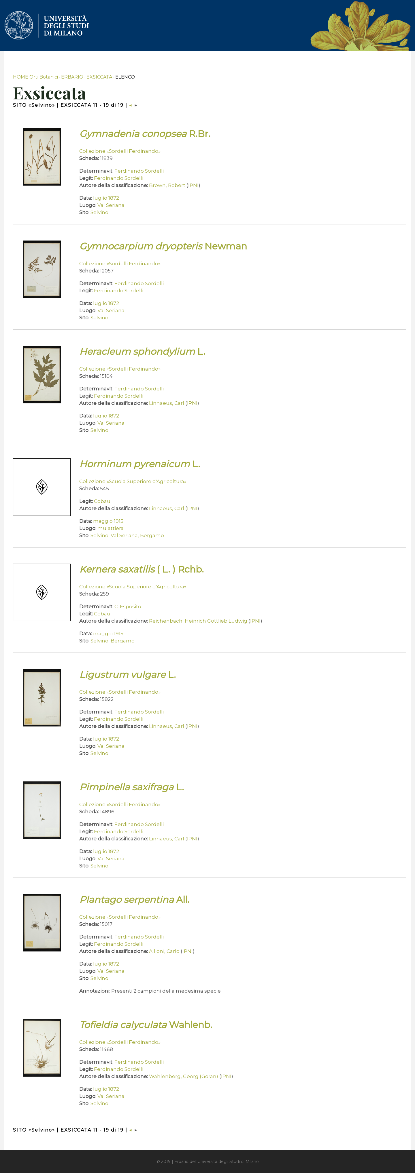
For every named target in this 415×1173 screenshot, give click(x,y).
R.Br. (144, 133)
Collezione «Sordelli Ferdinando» (120, 151)
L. (142, 351)
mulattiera (110, 528)
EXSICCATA (99, 77)
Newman (163, 246)
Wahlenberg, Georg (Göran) (183, 1076)
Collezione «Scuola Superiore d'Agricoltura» (132, 481)
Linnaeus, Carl (166, 403)
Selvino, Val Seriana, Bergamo (127, 535)
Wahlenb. (145, 1024)
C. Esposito (127, 606)
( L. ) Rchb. (141, 569)
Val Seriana (110, 205)
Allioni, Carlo (164, 951)
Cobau (102, 501)
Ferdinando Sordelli (139, 171)
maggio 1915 (108, 521)
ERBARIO (72, 77)
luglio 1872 (106, 198)
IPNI (193, 185)
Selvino (99, 212)
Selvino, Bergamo (112, 641)
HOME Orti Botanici (35, 77)
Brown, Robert (167, 185)
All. (134, 899)
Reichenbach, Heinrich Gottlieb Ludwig (198, 621)
